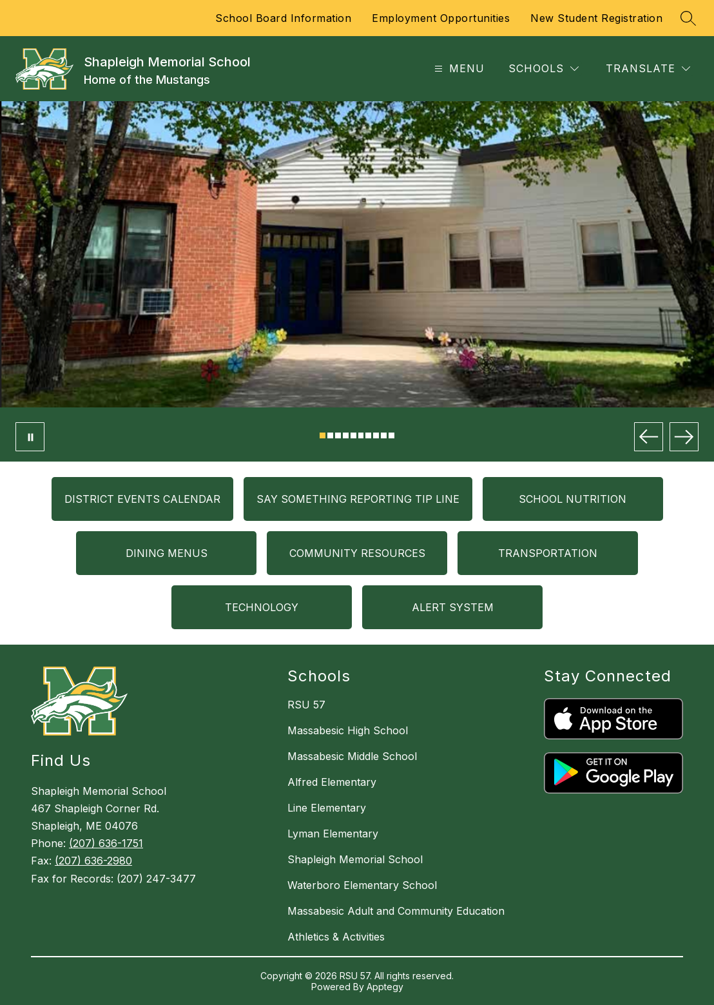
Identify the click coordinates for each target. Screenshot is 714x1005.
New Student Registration (596, 18)
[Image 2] (330, 435)
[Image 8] (376, 435)
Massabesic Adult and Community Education (396, 910)
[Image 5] (353, 435)
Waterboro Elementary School (362, 885)
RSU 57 (306, 704)
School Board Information (283, 18)
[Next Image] (684, 436)
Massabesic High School (347, 730)
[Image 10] (391, 435)
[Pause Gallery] (29, 436)
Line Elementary (326, 807)
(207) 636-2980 (93, 860)
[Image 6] (361, 435)
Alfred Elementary (331, 782)
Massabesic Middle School (352, 756)
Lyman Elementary (332, 833)
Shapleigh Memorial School (355, 859)
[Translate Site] (648, 69)
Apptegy (385, 986)
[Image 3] (338, 435)
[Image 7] (368, 435)
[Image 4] (346, 435)
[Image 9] (384, 435)
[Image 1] (322, 435)
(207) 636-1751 (106, 843)
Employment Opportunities (441, 18)
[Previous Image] (648, 436)
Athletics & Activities (336, 936)
